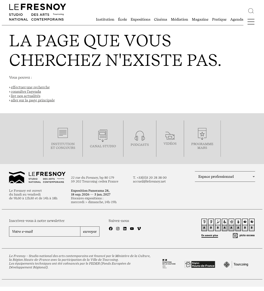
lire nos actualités (25, 96)
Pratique (219, 19)
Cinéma (160, 19)
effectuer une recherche (30, 87)
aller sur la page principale (33, 100)
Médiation (179, 19)
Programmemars (202, 146)
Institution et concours (63, 146)
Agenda (236, 19)
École (122, 19)
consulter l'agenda (26, 91)
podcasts (140, 144)
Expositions (140, 19)
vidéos (170, 143)
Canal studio (103, 146)
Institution (105, 19)
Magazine (200, 19)
